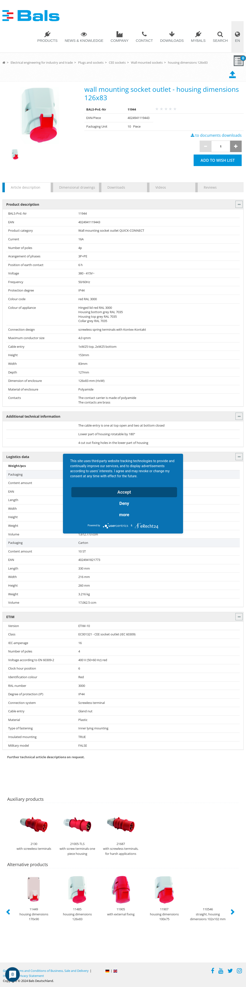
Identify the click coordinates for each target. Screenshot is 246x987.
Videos (160, 187)
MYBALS (198, 40)
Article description (25, 187)
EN (237, 40)
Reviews (210, 187)
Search (220, 40)
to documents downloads (216, 135)
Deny (124, 503)
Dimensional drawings (76, 187)
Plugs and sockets (91, 62)
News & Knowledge (84, 40)
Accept (124, 492)
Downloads (172, 40)
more (124, 514)
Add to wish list (218, 160)
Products (47, 40)
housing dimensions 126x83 (188, 62)
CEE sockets (117, 62)
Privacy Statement (31, 976)
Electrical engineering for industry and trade (42, 62)
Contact (144, 40)
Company (120, 40)
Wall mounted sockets (147, 62)
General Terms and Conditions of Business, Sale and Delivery (46, 970)
